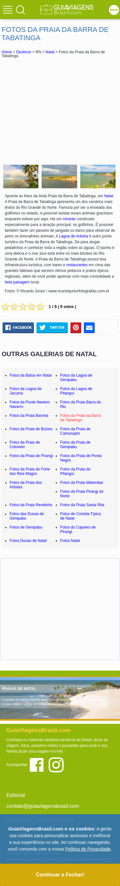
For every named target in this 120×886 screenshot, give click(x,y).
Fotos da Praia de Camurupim (75, 431)
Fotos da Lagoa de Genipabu (76, 377)
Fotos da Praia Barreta (29, 415)
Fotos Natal (70, 540)
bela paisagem (17, 282)
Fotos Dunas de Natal (28, 540)
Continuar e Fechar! (60, 874)
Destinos (23, 52)
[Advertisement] (60, 110)
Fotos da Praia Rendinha (31, 505)
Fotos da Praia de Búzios (31, 429)
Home (7, 52)
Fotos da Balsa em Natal (31, 375)
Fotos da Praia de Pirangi (31, 456)
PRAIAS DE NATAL (19, 689)
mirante (69, 219)
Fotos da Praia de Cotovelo (25, 444)
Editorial (15, 795)
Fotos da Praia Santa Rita (82, 505)
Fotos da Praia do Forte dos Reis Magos (30, 471)
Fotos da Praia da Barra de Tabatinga (80, 417)
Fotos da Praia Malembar (81, 482)
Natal (49, 52)
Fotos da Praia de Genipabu (75, 444)
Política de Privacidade (87, 849)
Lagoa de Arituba (73, 236)
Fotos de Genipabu (26, 527)
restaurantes (77, 265)
